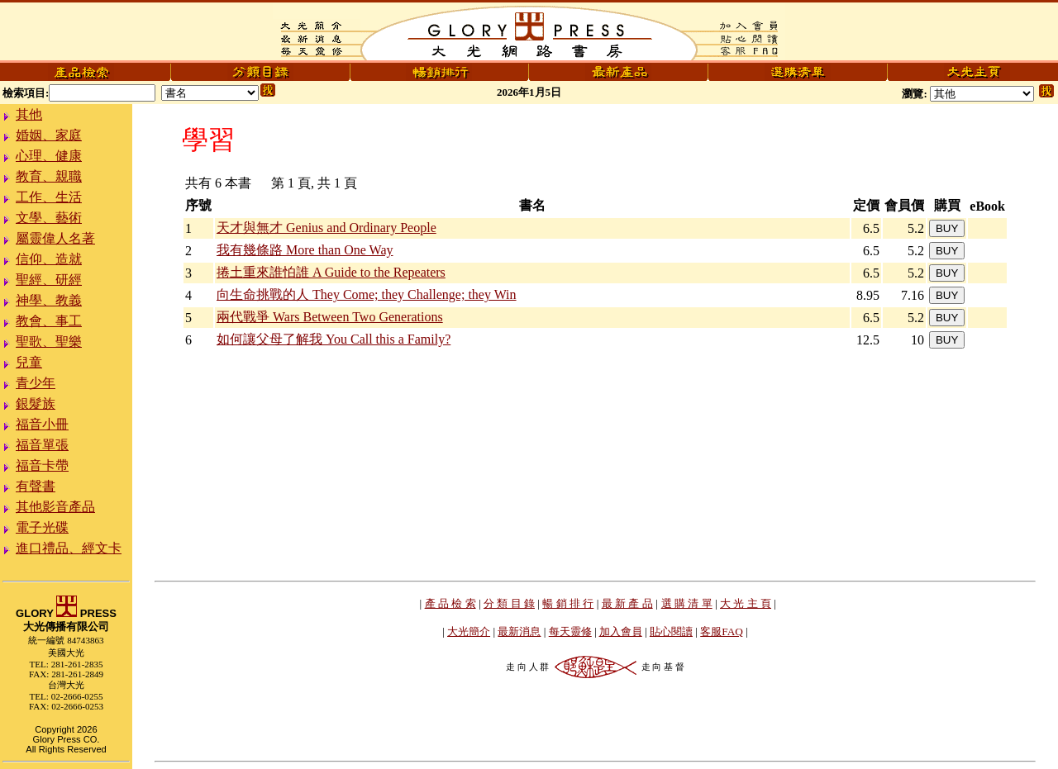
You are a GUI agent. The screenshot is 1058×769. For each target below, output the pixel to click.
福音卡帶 (42, 465)
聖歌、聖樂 (49, 342)
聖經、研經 (49, 280)
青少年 (35, 383)
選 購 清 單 (686, 603)
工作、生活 (49, 197)
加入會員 (620, 631)
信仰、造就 (49, 259)
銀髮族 (35, 403)
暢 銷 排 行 (567, 603)
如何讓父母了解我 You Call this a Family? (333, 339)
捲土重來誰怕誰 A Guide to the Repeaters (331, 272)
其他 (29, 114)
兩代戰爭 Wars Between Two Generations (330, 317)
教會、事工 (49, 321)
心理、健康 (49, 156)
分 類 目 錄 (509, 603)
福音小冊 (42, 424)
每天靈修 (570, 631)
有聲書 (35, 486)
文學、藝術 (49, 218)
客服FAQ (721, 631)
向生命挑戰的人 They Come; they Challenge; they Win (367, 294)
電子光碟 (42, 527)
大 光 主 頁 (745, 603)
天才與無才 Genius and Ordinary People (326, 228)
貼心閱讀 (671, 631)
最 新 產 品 (627, 603)
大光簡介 (468, 631)
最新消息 (519, 631)
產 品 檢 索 (450, 603)
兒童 (29, 362)
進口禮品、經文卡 (69, 548)
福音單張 (42, 445)
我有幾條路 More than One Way (305, 250)
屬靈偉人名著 (55, 238)
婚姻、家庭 (49, 135)
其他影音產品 (55, 507)
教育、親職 (49, 176)
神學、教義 (49, 300)
